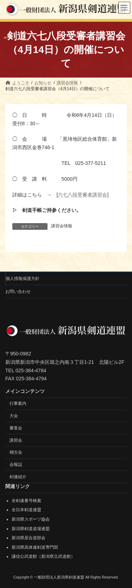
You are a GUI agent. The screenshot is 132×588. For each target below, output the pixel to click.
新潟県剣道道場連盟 (31, 528)
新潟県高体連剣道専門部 (35, 546)
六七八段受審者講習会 (82, 195)
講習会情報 (61, 225)
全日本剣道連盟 (26, 509)
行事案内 (18, 403)
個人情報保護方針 (22, 278)
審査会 (16, 427)
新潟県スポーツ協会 (31, 519)
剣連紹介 (18, 476)
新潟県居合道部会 (28, 537)
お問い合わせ (18, 291)
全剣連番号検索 (26, 500)
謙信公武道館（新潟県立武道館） (43, 556)
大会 (14, 415)
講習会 (16, 439)
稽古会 (16, 452)
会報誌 (16, 464)
